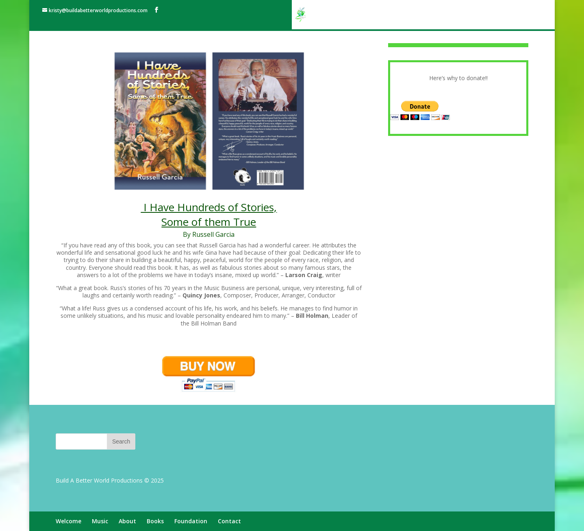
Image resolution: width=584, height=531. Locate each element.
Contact (515, 15)
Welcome (354, 15)
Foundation (477, 15)
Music (386, 15)
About (414, 15)
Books (442, 15)
